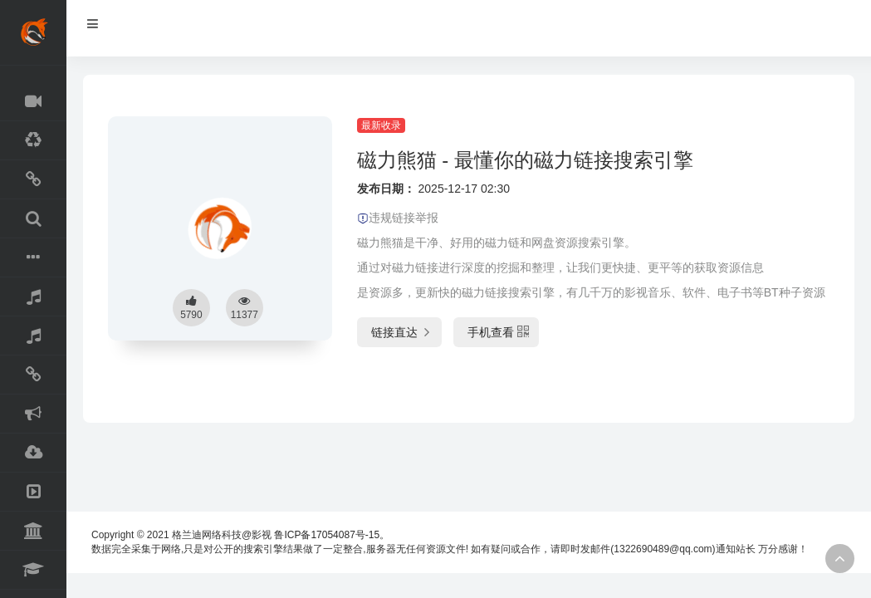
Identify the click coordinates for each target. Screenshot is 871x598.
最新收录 (381, 125)
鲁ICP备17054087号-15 (326, 535)
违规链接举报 (397, 217)
